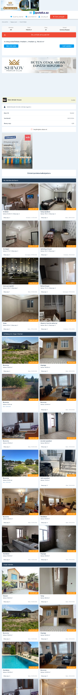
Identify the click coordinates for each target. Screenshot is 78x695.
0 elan (73, 100)
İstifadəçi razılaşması (46, 671)
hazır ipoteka (10, 651)
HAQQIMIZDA (7, 668)
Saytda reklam (6, 685)
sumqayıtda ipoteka (66, 656)
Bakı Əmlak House (14, 100)
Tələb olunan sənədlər (47, 688)
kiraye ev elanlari (27, 660)
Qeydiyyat (44, 17)
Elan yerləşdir (59, 17)
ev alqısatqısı (58, 660)
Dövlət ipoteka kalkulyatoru (39, 173)
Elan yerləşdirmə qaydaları (48, 674)
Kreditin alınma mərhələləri (48, 691)
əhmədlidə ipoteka (30, 656)
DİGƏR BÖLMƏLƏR (9, 682)
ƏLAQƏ (4, 677)
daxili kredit (39, 651)
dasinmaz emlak (43, 660)
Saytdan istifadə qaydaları (9, 688)
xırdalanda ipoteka (12, 656)
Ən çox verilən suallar (46, 677)
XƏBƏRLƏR (6, 673)
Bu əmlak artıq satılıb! (40, 35)
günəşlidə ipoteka (48, 656)
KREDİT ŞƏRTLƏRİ (47, 682)
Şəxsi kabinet (32, 17)
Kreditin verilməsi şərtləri (47, 685)
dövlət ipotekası (24, 651)
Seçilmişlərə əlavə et (40, 129)
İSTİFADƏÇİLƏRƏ (47, 668)
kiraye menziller (11, 660)
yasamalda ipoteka (54, 651)
